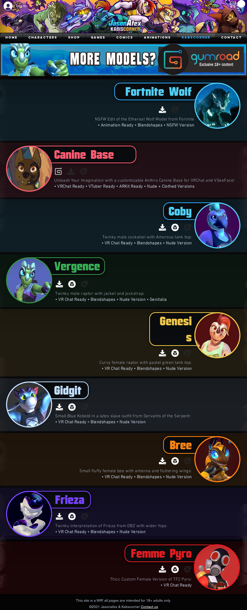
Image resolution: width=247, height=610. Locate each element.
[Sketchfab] (175, 227)
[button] (237, 4)
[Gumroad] (58, 171)
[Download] (162, 110)
